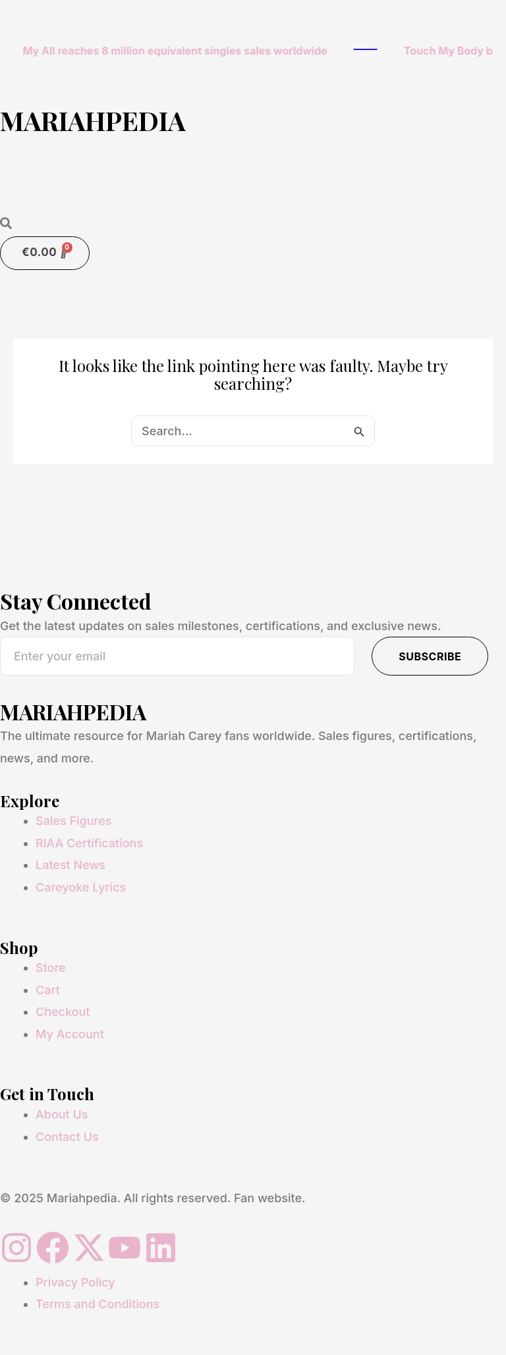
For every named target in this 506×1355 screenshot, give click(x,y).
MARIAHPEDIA (93, 120)
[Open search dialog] (6, 224)
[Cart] (45, 253)
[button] (253, 185)
